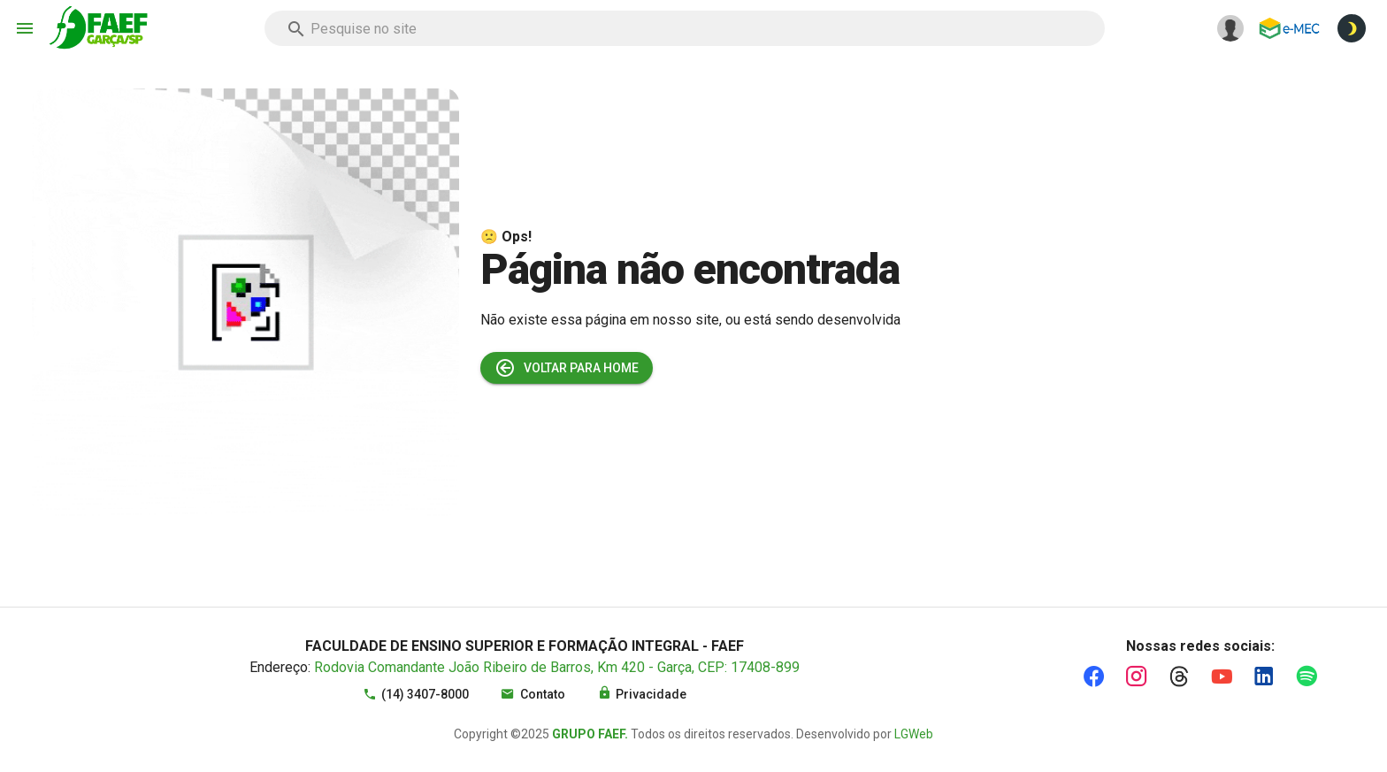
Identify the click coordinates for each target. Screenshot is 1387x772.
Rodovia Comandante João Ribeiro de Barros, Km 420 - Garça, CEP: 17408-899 (557, 667)
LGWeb (913, 734)
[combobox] (684, 28)
